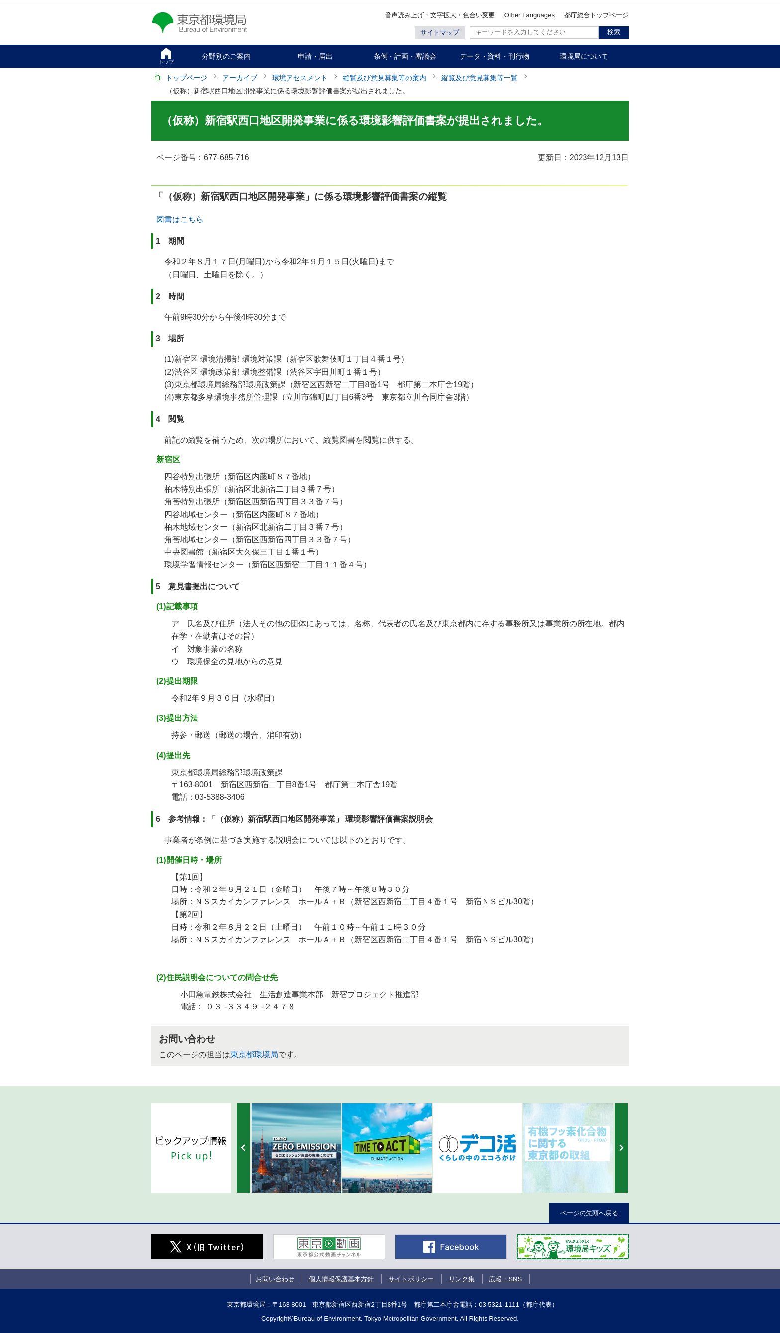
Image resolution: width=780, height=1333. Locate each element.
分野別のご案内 (226, 56)
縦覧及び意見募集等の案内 (384, 78)
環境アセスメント (300, 78)
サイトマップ (439, 32)
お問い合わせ (275, 1279)
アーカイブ (239, 78)
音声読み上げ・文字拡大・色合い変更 (440, 15)
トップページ (186, 78)
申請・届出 (315, 56)
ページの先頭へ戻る (589, 1213)
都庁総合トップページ (596, 15)
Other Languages (529, 15)
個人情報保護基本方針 (341, 1279)
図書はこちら (180, 219)
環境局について (584, 56)
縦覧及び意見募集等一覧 (479, 78)
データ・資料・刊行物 (494, 56)
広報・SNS (505, 1279)
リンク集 (462, 1279)
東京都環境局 (254, 1054)
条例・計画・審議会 (405, 56)
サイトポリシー (411, 1279)
